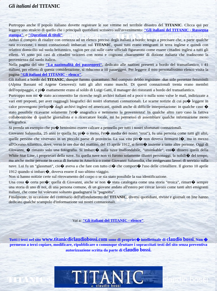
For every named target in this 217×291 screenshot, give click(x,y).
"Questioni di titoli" (45, 34)
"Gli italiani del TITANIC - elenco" (50, 74)
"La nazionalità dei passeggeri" (74, 64)
